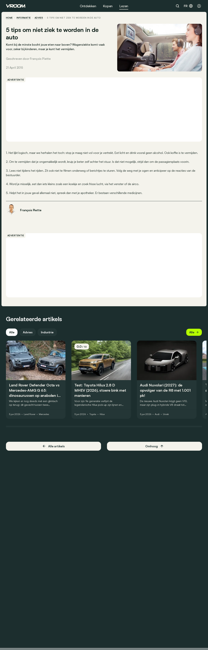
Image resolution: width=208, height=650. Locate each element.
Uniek (166, 414)
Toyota (92, 414)
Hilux (102, 414)
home (9, 18)
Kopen (108, 6)
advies (39, 18)
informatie (24, 18)
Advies (27, 332)
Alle (11, 332)
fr (188, 6)
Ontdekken (88, 6)
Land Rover (29, 414)
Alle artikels (53, 446)
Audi (157, 414)
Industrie (47, 332)
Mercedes (44, 414)
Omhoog (154, 446)
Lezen (123, 6)
